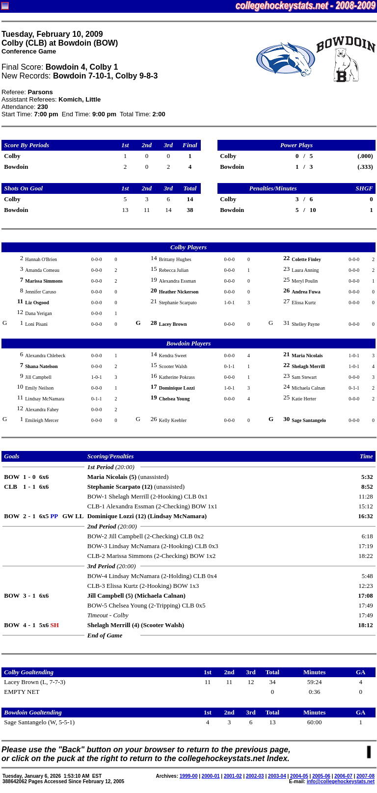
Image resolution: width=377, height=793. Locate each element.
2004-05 (299, 776)
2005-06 (321, 776)
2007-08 (365, 776)
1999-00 (189, 776)
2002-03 (255, 776)
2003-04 (277, 776)
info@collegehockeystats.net (341, 781)
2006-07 (343, 776)
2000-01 (211, 776)
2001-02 (233, 776)
